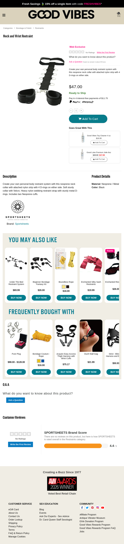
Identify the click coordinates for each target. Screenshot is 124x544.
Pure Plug (16, 354)
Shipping (12, 523)
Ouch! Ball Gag (91, 354)
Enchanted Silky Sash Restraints (91, 283)
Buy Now (16, 297)
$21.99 (91, 362)
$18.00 (66, 291)
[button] (63, 286)
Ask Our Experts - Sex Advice (54, 516)
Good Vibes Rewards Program (95, 524)
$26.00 (41, 290)
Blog (41, 509)
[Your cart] (118, 15)
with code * (62, 4)
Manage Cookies (16, 536)
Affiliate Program (88, 514)
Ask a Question (75, 62)
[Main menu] (4, 15)
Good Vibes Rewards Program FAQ (98, 528)
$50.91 (116, 363)
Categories (8, 28)
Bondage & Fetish (24, 28)
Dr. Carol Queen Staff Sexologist (55, 519)
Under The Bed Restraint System (16, 283)
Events (42, 512)
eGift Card (13, 509)
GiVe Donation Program (91, 521)
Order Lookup (15, 519)
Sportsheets (22, 223)
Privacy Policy (15, 526)
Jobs (82, 531)
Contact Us (14, 516)
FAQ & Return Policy (18, 533)
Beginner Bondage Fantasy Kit (41, 283)
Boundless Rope (66, 282)
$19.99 (91, 290)
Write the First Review (106, 52)
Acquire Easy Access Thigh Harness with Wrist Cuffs (66, 356)
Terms (11, 529)
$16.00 (41, 365)
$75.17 (66, 364)
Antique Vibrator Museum (92, 517)
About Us (13, 512)
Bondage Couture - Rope (41, 355)
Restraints (39, 28)
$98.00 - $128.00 (16, 362)
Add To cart (88, 119)
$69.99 (16, 290)
